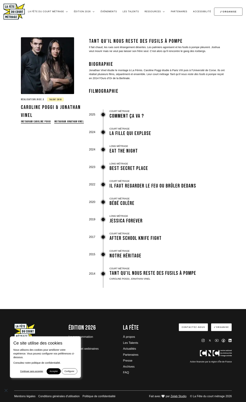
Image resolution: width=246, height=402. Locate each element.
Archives (129, 366)
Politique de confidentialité (99, 396)
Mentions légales (24, 396)
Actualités (129, 348)
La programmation (81, 336)
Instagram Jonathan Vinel (69, 121)
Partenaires (179, 11)
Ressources (155, 11)
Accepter (53, 371)
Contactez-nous (193, 327)
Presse (127, 360)
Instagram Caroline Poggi (36, 121)
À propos (129, 336)
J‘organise (228, 11)
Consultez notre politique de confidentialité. (37, 362)
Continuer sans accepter (31, 371)
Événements (109, 11)
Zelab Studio (178, 396)
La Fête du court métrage (48, 11)
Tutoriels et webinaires (84, 348)
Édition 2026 (84, 11)
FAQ (126, 372)
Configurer (69, 371)
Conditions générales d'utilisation (59, 396)
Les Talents (131, 11)
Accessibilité (202, 11)
